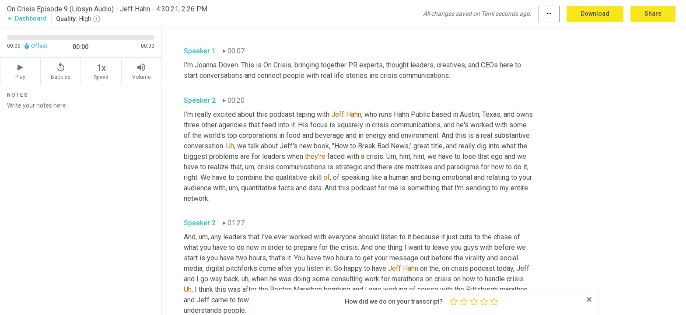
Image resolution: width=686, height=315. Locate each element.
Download (595, 13)
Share (653, 13)
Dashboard (27, 18)
